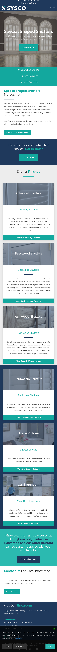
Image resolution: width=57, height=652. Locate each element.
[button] (54, 8)
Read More (19, 638)
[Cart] (50, 8)
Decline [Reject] (7, 646)
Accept (50, 646)
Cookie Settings (20, 646)
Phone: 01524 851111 (28, 3)
